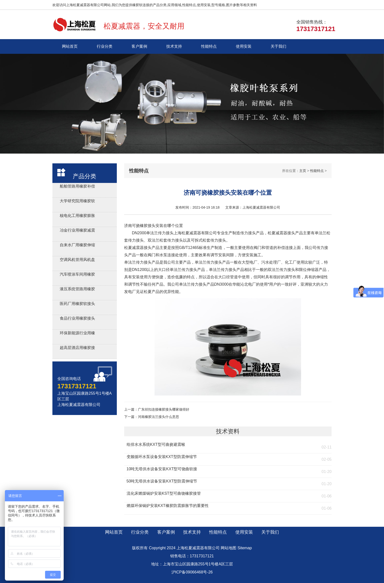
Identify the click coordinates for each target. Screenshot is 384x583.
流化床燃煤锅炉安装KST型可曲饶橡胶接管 (164, 493)
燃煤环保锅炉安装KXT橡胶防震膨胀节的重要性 (168, 506)
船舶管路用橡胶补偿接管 (77, 187)
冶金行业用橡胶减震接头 (77, 231)
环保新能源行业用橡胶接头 (77, 333)
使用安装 (244, 46)
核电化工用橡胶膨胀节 (77, 216)
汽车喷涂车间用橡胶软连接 (77, 275)
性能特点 (209, 46)
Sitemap (245, 548)
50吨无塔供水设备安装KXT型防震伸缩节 (162, 481)
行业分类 (104, 46)
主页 (302, 171)
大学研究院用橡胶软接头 (77, 201)
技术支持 (174, 46)
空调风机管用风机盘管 (77, 260)
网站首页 (70, 46)
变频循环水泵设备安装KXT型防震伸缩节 (162, 457)
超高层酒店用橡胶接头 (77, 348)
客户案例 (139, 46)
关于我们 (278, 46)
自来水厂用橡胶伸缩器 (77, 245)
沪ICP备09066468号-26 (192, 572)
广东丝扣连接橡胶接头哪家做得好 (163, 409)
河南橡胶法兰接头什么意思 (158, 417)
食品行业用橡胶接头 (77, 318)
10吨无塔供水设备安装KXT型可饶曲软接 (162, 469)
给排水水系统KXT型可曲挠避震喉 (156, 444)
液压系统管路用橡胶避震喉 (77, 289)
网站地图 (228, 548)
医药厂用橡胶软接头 (77, 304)
